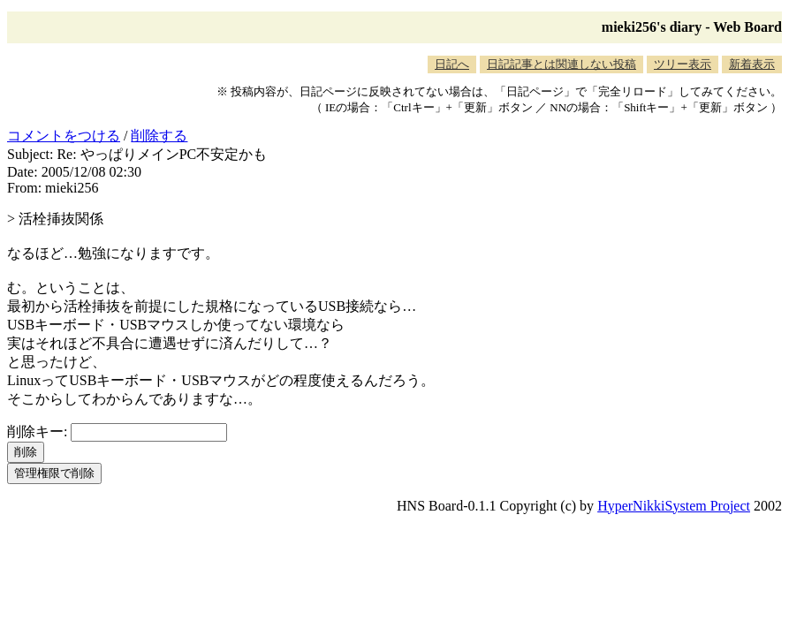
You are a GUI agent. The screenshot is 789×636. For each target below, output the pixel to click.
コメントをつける (63, 135)
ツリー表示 (682, 64)
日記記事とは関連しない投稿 (561, 64)
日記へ (452, 64)
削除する (159, 135)
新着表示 (752, 64)
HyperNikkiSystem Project (673, 505)
